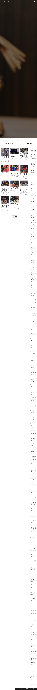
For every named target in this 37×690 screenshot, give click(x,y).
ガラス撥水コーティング (33, 240)
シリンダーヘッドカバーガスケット (33, 279)
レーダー (31, 524)
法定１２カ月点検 (32, 569)
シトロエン (31, 272)
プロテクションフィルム (33, 431)
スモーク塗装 (32, 321)
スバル (31, 310)
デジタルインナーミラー (33, 358)
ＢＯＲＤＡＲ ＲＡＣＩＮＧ (33, 628)
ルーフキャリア (32, 515)
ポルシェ (31, 465)
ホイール (31, 445)
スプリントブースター (33, 316)
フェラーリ (31, 394)
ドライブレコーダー (33, 374)
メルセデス (31, 482)
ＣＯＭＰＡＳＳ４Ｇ (33, 634)
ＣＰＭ (31, 639)
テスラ (31, 345)
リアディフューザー (33, 508)
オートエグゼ (32, 228)
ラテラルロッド (32, 499)
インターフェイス (32, 188)
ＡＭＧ (31, 605)
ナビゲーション (32, 377)
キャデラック (32, 242)
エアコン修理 (32, 198)
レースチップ (32, 522)
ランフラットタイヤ (33, 502)
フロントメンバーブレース (33, 408)
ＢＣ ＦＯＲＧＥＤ (33, 620)
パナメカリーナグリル (33, 387)
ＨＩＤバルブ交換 (32, 662)
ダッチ (31, 340)
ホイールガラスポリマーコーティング (33, 447)
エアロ (31, 203)
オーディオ (31, 226)
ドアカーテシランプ (33, 372)
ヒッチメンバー (32, 390)
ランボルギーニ (32, 504)
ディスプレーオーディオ (33, 349)
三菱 (30, 535)
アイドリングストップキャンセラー (33, 164)
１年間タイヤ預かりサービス (33, 596)
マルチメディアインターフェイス (33, 475)
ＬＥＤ (31, 685)
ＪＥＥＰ (31, 679)
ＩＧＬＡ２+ (32, 671)
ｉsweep (31, 664)
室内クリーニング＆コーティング (33, 551)
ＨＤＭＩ (31, 656)
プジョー (31, 425)
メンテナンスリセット (33, 488)
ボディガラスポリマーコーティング (33, 457)
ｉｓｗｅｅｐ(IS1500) (32, 677)
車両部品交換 (32, 579)
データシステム (32, 367)
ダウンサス (31, 338)
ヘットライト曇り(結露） (33, 436)
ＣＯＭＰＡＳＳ (32, 632)
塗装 (30, 544)
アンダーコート (32, 182)
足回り (31, 574)
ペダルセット (32, 443)
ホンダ (31, 453)
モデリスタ (31, 490)
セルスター (31, 327)
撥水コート (31, 562)
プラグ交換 (31, 427)
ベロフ (31, 440)
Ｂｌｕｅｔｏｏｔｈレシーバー (33, 624)
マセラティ (31, 467)
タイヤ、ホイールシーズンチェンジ (33, 331)
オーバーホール (32, 230)
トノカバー (31, 369)
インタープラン (32, 190)
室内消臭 (31, 554)
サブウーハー (32, 269)
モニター (31, 492)
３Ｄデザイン (32, 600)
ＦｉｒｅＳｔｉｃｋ (33, 651)
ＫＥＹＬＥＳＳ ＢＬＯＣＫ (33, 681)
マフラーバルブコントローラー (33, 471)
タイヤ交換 (31, 333)
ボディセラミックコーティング (33, 461)
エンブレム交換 (32, 217)
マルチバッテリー (32, 473)
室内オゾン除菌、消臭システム (33, 546)
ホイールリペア (32, 449)
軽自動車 (31, 589)
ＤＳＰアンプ (32, 644)
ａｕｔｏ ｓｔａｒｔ (33, 614)
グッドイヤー (32, 247)
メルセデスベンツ (32, 484)
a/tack (31, 156)
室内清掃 (31, 556)
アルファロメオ (32, 179)
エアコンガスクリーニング (33, 196)
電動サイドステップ (33, 592)
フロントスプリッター (33, 406)
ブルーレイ (31, 414)
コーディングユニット (33, 258)
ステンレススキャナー (33, 303)
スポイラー (31, 319)
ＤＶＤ (31, 646)
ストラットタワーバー (33, 305)
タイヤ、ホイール (32, 329)
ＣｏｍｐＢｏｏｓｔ (33, 637)
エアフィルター (32, 201)
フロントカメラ (32, 400)
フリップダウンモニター (33, 398)
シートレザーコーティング (33, 285)
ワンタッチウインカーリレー (33, 533)
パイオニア (31, 384)
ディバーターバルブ (33, 351)
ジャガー (31, 287)
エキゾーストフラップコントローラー (33, 210)
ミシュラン (31, 477)
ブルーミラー (32, 412)
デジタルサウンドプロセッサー (33, 361)
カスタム (31, 234)
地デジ (31, 540)
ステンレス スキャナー (33, 300)
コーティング (32, 254)
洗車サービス (32, 572)
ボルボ (31, 463)
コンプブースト (32, 252)
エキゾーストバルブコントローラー (33, 207)
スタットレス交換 (32, 293)
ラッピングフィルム (33, 497)
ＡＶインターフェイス (33, 616)
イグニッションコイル (33, 185)
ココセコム (31, 249)
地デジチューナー (32, 542)
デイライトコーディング (33, 356)
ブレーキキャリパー (33, 417)
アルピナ (31, 177)
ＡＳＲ (31, 607)
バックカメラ (32, 381)
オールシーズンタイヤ (33, 232)
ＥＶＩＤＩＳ (32, 649)
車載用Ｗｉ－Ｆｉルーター (33, 585)
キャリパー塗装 (32, 244)
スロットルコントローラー (33, 323)
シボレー (31, 274)
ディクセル (31, 347)
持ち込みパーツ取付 (33, 560)
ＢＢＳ (31, 618)
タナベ (31, 335)
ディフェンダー (32, 353)
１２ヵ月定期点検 (32, 598)
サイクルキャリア (32, 262)
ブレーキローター (32, 423)
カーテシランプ (32, 236)
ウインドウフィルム (33, 192)
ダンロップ (31, 342)
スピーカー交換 (32, 313)
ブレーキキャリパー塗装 (33, 420)
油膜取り (31, 567)
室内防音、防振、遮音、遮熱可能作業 (33, 558)
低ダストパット (32, 537)
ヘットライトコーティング (33, 434)
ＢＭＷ (31, 626)
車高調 (31, 587)
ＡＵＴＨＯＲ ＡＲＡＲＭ (33, 611)
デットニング (32, 365)
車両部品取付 (32, 581)
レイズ (31, 517)
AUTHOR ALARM (33, 158)
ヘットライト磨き (32, 438)
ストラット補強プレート (33, 308)
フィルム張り (32, 392)
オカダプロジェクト (33, 222)
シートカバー (32, 281)
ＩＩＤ (31, 673)
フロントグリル (32, 403)
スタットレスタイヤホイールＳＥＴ (33, 291)
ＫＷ (30, 683)
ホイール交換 (32, 451)
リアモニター (32, 510)
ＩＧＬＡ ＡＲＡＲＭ (33, 669)
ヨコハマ (31, 495)
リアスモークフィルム (33, 506)
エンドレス (31, 215)
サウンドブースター (33, 265)
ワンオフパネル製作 (33, 531)
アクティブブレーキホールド (33, 167)
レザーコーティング (33, 520)
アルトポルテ (32, 172)
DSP (30, 160)
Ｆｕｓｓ (31, 653)
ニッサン (31, 379)
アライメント (32, 170)
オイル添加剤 (32, 220)
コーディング (32, 256)
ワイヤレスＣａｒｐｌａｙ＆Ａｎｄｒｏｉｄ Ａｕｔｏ (33, 528)
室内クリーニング (32, 548)
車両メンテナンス (32, 576)
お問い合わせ (32, 688)
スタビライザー (32, 295)
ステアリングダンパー (33, 297)
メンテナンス (32, 486)
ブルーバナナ (32, 410)
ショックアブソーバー (33, 276)
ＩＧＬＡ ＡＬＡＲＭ (33, 666)
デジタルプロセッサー (33, 363)
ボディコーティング (33, 459)
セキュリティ (32, 325)
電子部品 (31, 594)
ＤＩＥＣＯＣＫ (32, 641)
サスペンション (32, 267)
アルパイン (31, 175)
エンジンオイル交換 (33, 212)
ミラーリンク (32, 479)
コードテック (32, 260)
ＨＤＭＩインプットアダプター (33, 659)
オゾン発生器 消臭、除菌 (32, 224)
